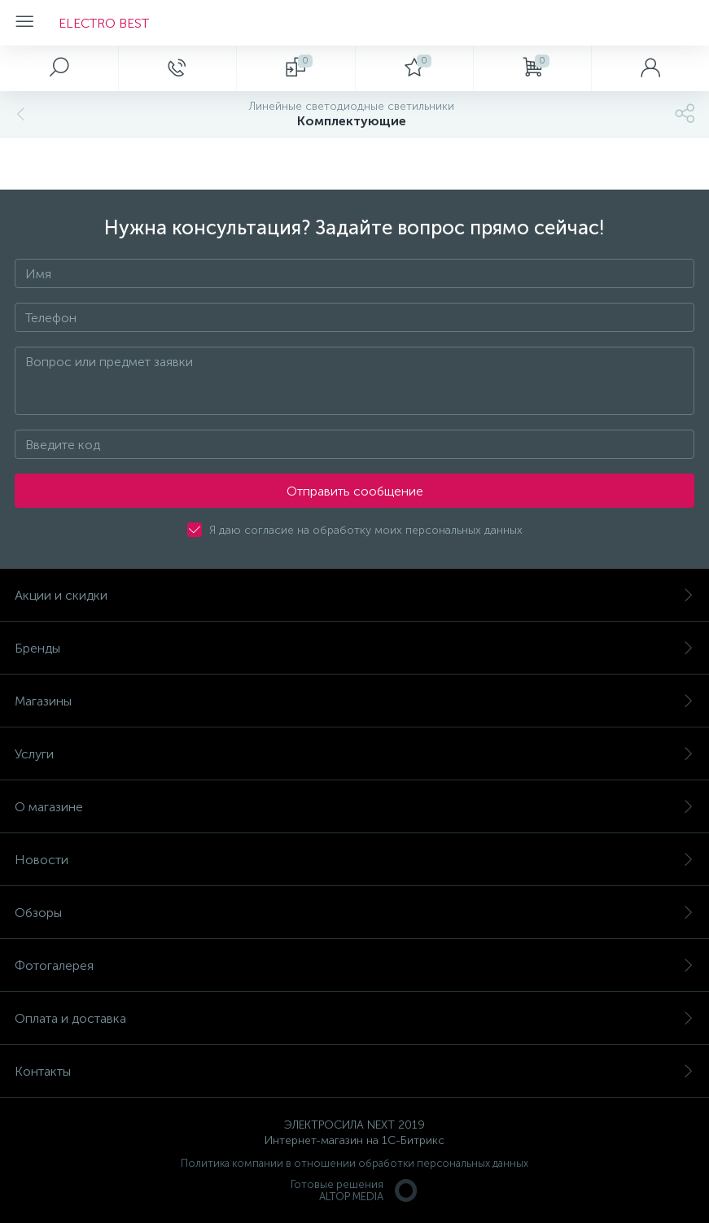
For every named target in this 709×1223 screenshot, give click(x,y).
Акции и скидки (354, 595)
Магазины (354, 701)
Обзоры (354, 912)
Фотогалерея (354, 965)
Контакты (354, 1071)
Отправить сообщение (355, 491)
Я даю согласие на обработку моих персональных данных (366, 530)
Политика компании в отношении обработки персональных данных (354, 1163)
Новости (354, 859)
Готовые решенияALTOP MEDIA (355, 1190)
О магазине (354, 807)
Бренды (354, 648)
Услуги (354, 754)
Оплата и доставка (354, 1018)
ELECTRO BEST (104, 23)
